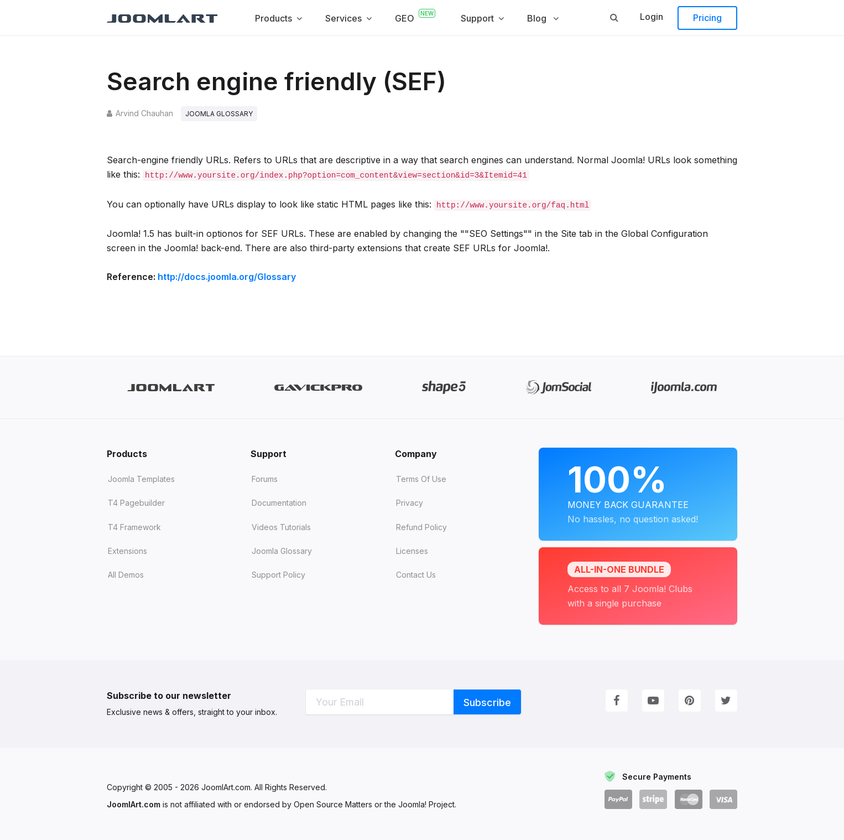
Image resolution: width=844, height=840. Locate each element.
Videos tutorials (281, 527)
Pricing (707, 17)
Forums (265, 479)
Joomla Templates (141, 479)
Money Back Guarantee (637, 492)
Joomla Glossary (282, 551)
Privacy (409, 502)
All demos (126, 574)
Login (651, 16)
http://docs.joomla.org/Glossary (227, 276)
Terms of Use (421, 479)
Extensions (127, 551)
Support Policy (278, 574)
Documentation (279, 502)
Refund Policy (421, 527)
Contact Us (416, 574)
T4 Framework (134, 527)
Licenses (412, 551)
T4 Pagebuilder (136, 502)
